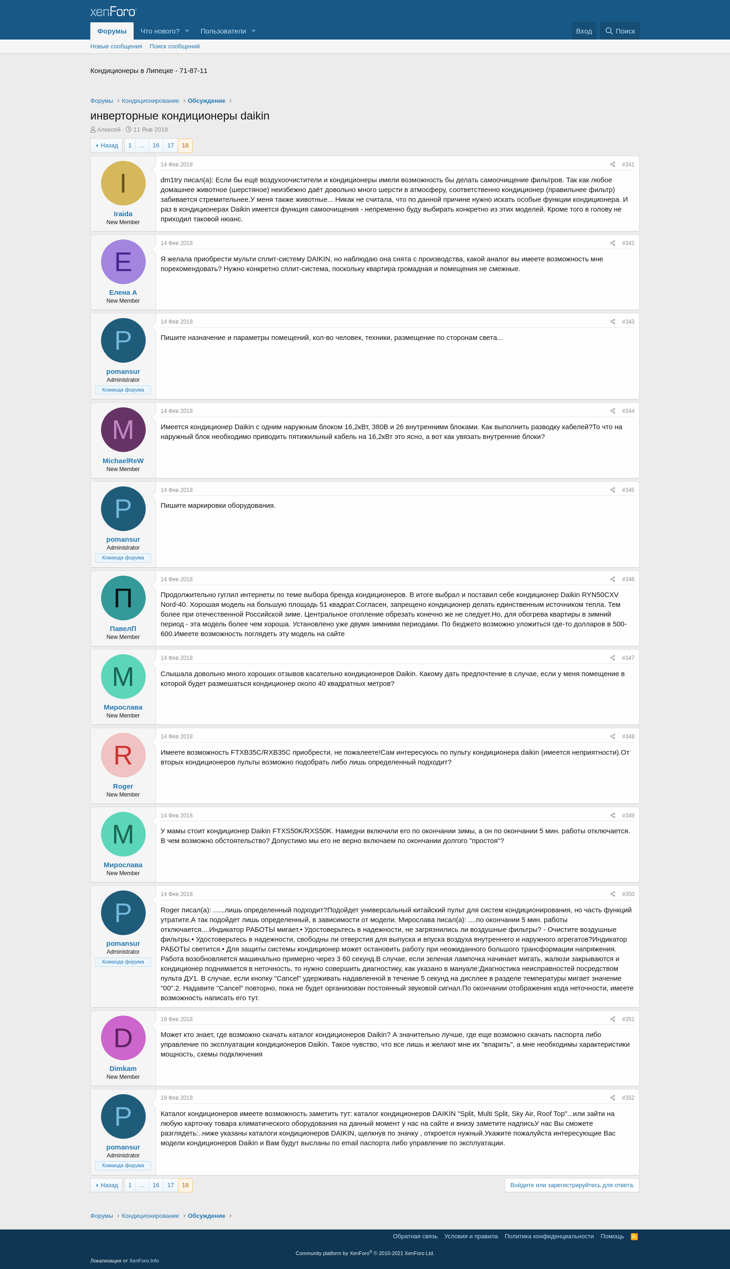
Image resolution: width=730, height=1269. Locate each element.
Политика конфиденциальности (549, 1236)
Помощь (612, 1236)
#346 (628, 579)
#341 (628, 164)
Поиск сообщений (175, 46)
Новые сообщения (116, 46)
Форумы (112, 31)
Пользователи (223, 31)
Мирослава (123, 707)
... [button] (142, 145)
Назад (109, 145)
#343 (628, 322)
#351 (628, 1019)
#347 (628, 658)
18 (185, 145)
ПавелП (123, 628)
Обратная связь (415, 1236)
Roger (123, 786)
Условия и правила (471, 1236)
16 (156, 145)
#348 (628, 736)
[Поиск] (620, 31)
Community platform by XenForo (365, 1253)
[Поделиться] (613, 164)
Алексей (109, 129)
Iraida (123, 214)
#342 (628, 243)
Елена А (123, 292)
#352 (628, 1098)
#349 (628, 815)
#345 (628, 490)
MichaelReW (122, 461)
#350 (628, 894)
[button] (187, 31)
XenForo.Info (144, 1260)
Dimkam (122, 1068)
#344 (628, 411)
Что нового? (160, 31)
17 (170, 145)
